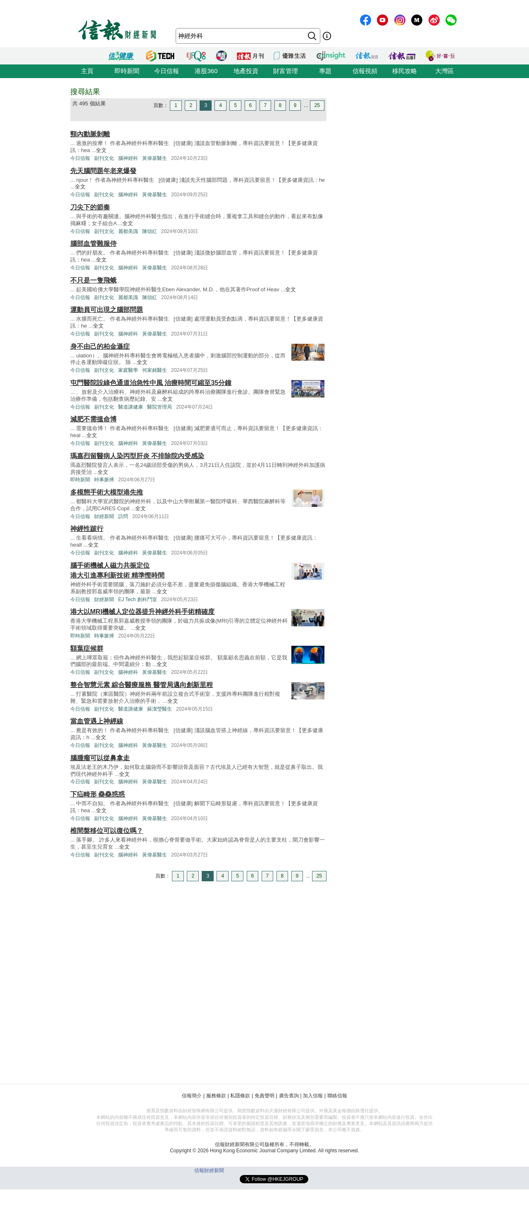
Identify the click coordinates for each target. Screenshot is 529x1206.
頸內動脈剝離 (90, 134)
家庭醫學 (128, 370)
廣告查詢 (289, 1096)
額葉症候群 (86, 648)
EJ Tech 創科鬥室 (137, 599)
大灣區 (444, 70)
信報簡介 (192, 1096)
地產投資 (246, 70)
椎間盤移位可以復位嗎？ (106, 830)
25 (317, 105)
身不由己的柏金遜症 (100, 346)
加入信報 (313, 1096)
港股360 (206, 70)
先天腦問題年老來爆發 (103, 170)
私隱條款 (240, 1096)
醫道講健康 (130, 407)
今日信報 (166, 70)
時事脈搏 (104, 480)
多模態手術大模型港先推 (106, 492)
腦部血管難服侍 (93, 243)
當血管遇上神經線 (96, 721)
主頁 (87, 70)
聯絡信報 (337, 1096)
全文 (101, 150)
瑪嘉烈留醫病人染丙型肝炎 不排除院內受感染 (137, 455)
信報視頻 (365, 70)
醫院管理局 (159, 407)
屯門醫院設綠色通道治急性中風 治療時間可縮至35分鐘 (150, 382)
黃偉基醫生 (154, 158)
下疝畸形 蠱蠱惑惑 (97, 794)
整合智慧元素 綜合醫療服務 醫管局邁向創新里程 (141, 684)
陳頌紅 (149, 231)
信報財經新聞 (209, 1170)
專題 (325, 70)
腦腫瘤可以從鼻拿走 (100, 757)
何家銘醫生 (154, 370)
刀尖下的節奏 (90, 207)
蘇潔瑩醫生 (159, 709)
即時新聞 (126, 70)
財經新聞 (104, 516)
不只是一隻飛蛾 (93, 280)
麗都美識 (128, 231)
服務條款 (216, 1096)
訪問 (123, 516)
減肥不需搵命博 (93, 419)
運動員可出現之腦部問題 (106, 309)
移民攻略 (404, 70)
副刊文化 (104, 158)
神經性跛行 (86, 528)
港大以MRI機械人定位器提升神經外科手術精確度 (142, 611)
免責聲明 (264, 1096)
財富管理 (285, 70)
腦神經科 (128, 158)
